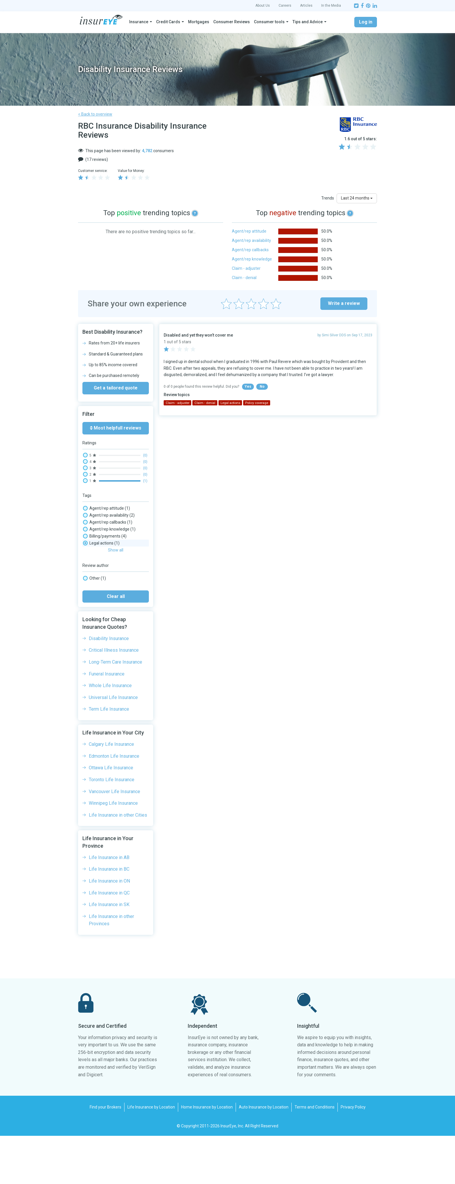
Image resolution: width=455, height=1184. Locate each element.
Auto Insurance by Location (263, 1155)
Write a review (344, 303)
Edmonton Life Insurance (114, 804)
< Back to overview (95, 114)
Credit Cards (168, 21)
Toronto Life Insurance (111, 828)
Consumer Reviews (231, 21)
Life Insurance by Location (151, 1155)
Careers (285, 5)
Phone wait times (105, 592)
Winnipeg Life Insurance (113, 851)
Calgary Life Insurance (111, 792)
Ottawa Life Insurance (111, 816)
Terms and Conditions (315, 1155)
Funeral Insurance (106, 722)
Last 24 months (357, 198)
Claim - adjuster (246, 268)
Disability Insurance (109, 686)
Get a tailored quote (116, 388)
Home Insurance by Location (207, 1155)
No (262, 387)
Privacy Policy (353, 1155)
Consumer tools (269, 21)
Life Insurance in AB (109, 905)
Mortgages (198, 21)
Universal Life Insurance (113, 745)
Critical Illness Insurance (114, 698)
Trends (327, 198)
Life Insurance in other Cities (118, 863)
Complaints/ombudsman (112, 564)
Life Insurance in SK (109, 952)
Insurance (138, 21)
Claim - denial (244, 277)
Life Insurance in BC (109, 917)
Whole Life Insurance (110, 733)
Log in (365, 22)
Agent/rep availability (251, 240)
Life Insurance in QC (109, 941)
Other (94, 626)
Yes (248, 387)
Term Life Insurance (109, 757)
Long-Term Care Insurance (115, 710)
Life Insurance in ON (109, 929)
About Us (262, 5)
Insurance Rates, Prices (110, 578)
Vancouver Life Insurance (114, 839)
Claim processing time (109, 557)
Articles (306, 5)
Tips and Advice (307, 21)
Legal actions (101, 585)
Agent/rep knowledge (252, 259)
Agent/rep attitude (249, 231)
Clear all (116, 644)
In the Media (331, 5)
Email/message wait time (112, 571)
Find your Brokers (105, 1155)
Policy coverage (103, 599)
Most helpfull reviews (115, 428)
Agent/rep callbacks (250, 249)
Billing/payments (105, 536)
